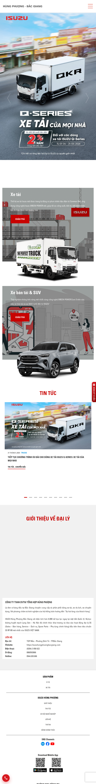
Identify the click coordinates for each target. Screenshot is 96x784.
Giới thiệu (48, 703)
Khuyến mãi (20, 467)
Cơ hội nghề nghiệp (48, 714)
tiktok (48, 725)
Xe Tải (48, 687)
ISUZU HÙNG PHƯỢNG (48, 697)
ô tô (48, 682)
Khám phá (20, 219)
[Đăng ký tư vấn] (94, 392)
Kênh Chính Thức (48, 730)
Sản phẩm (48, 676)
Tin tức (11, 467)
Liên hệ (48, 719)
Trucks (24, 453)
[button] (25, 496)
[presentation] (9, 98)
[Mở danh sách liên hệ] (6, 778)
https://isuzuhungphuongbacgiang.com (43, 645)
